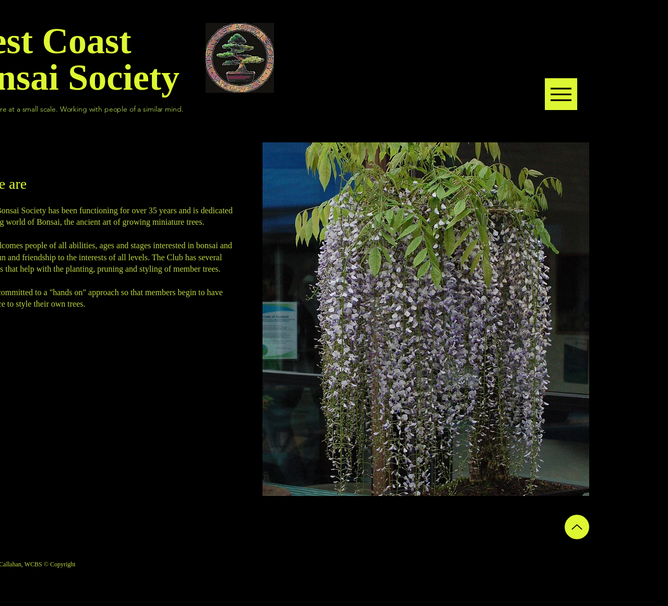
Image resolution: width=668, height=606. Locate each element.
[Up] (577, 527)
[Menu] (561, 94)
